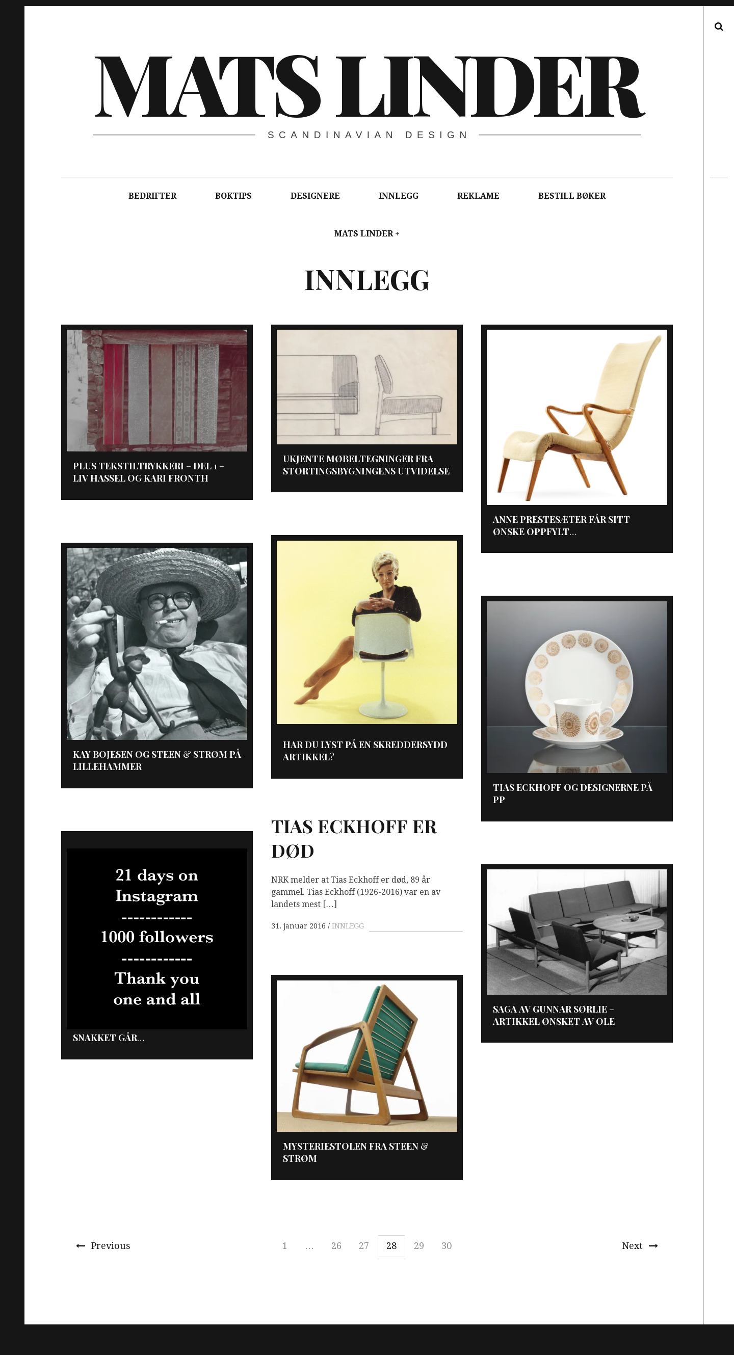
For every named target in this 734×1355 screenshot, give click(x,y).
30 (446, 1245)
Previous (103, 1245)
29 (419, 1245)
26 (336, 1245)
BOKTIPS (233, 196)
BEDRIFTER (152, 196)
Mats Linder (366, 81)
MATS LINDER (363, 233)
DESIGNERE (315, 196)
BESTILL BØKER (572, 196)
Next (640, 1245)
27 (364, 1245)
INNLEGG (398, 196)
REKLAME (478, 196)
